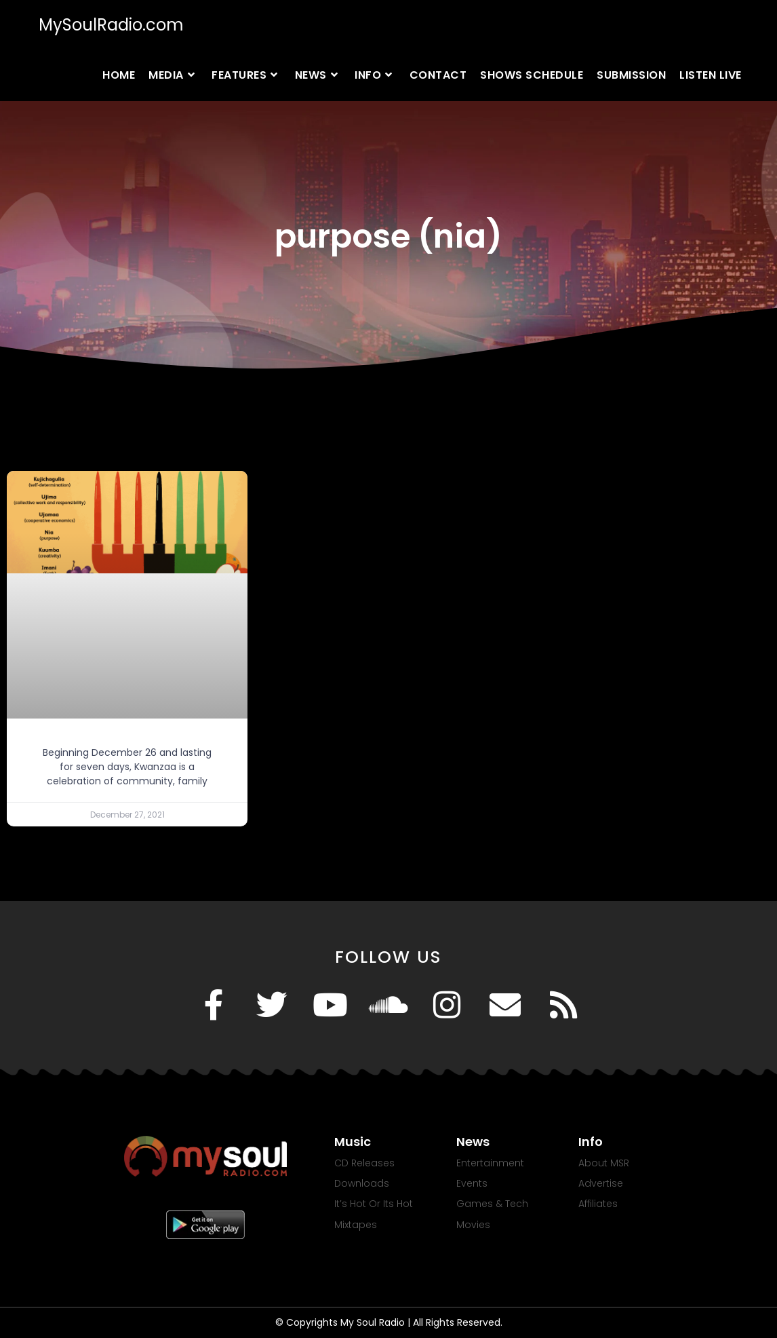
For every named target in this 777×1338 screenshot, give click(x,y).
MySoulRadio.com (111, 25)
